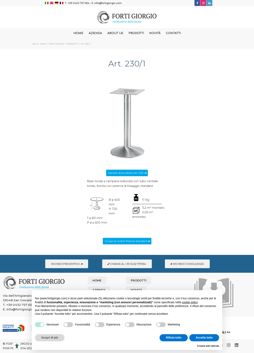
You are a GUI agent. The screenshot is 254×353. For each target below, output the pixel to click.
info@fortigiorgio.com (108, 3)
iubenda (215, 346)
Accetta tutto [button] (204, 337)
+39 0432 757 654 (78, 3)
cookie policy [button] (190, 302)
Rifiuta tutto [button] (174, 337)
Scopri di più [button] (49, 337)
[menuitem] (78, 33)
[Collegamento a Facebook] (197, 3)
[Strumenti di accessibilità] (17, 346)
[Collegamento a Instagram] (203, 3)
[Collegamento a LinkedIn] (209, 3)
